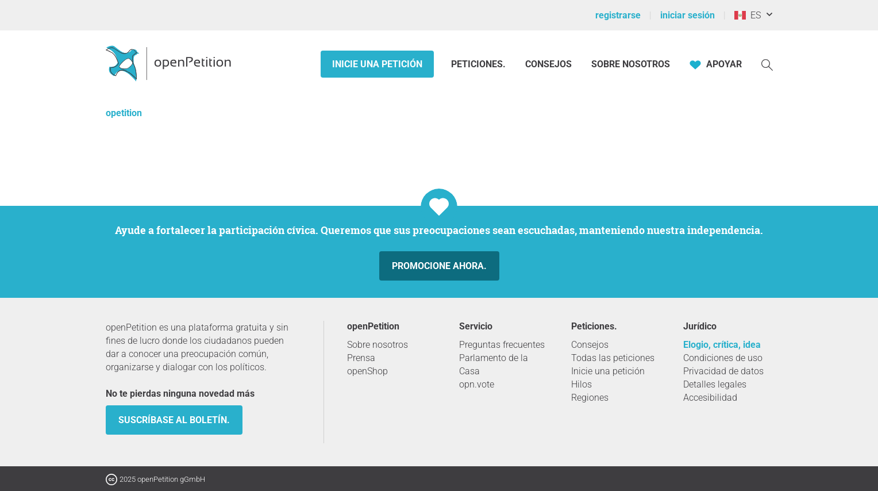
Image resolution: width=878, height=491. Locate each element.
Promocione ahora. (439, 265)
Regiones (590, 397)
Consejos (548, 64)
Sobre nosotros (630, 64)
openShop (367, 371)
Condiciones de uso (723, 357)
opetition (124, 113)
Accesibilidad (710, 397)
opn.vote (476, 384)
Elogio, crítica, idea (722, 344)
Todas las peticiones (612, 357)
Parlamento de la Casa (493, 364)
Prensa (361, 357)
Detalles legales (714, 384)
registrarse (618, 15)
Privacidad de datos (723, 371)
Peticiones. (479, 64)
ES (747, 15)
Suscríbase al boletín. (174, 420)
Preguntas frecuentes (502, 344)
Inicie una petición (377, 64)
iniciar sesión (687, 15)
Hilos (581, 384)
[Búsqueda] (767, 64)
